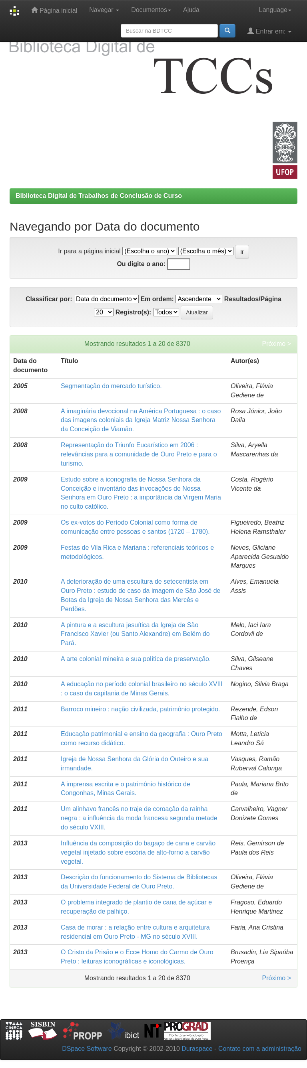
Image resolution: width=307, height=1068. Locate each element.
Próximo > (276, 343)
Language (275, 9)
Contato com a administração (259, 1048)
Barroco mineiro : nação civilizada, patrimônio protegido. (140, 709)
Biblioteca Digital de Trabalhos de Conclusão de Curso (99, 195)
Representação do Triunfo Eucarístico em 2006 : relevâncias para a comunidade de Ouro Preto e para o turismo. (139, 454)
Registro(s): (134, 312)
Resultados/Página (252, 299)
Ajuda (191, 9)
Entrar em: (269, 31)
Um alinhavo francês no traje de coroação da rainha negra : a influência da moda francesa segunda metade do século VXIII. (139, 818)
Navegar (104, 9)
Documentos (151, 9)
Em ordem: (157, 299)
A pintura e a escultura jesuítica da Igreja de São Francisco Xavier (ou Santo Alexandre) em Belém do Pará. (135, 634)
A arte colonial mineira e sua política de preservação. (136, 658)
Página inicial (54, 10)
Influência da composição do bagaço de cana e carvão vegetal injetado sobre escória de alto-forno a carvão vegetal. (138, 852)
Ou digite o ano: (141, 264)
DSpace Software (87, 1048)
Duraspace (196, 1048)
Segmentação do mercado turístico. (111, 386)
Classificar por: (49, 299)
